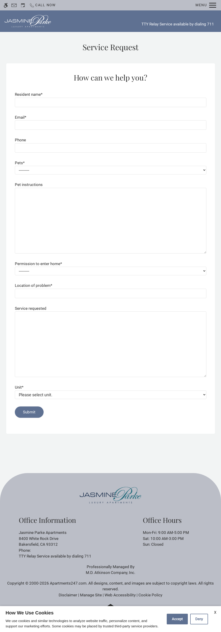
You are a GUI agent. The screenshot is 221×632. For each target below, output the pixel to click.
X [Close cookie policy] (215, 612)
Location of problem (33, 285)
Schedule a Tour (86, 21)
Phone (20, 140)
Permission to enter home (38, 263)
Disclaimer (68, 595)
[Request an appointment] (23, 5)
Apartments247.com (68, 583)
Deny (199, 619)
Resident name (28, 94)
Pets (20, 163)
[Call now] (42, 5)
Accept (177, 619)
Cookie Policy (150, 595)
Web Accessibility (120, 595)
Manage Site (91, 595)
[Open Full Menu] (206, 5)
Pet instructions (29, 184)
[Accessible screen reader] (6, 5)
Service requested (30, 308)
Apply (114, 21)
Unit (19, 387)
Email (20, 117)
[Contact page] (14, 5)
